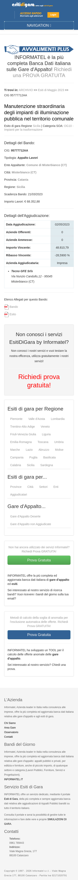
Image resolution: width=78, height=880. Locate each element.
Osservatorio (11, 732)
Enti (55, 486)
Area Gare (10, 727)
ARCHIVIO (26, 90)
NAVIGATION (39, 25)
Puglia (33, 457)
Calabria (15, 465)
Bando (14, 306)
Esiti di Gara (11, 798)
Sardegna (46, 465)
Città (30, 486)
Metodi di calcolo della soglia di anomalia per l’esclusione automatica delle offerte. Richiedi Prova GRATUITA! (39, 622)
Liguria (46, 434)
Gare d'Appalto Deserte (25, 516)
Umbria (59, 442)
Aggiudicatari (18, 494)
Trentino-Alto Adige (22, 426)
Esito (13, 314)
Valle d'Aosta (36, 419)
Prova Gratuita (39, 560)
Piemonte (16, 419)
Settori (43, 486)
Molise (59, 449)
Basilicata (49, 457)
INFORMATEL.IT (13, 779)
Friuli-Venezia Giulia (23, 434)
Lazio (29, 449)
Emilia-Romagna (21, 442)
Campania (17, 457)
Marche (15, 449)
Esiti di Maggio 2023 (51, 90)
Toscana (42, 442)
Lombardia (57, 419)
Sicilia (37, 126)
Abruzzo (43, 449)
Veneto (45, 426)
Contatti (8, 736)
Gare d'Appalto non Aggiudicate (30, 524)
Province (15, 486)
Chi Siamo (10, 723)
